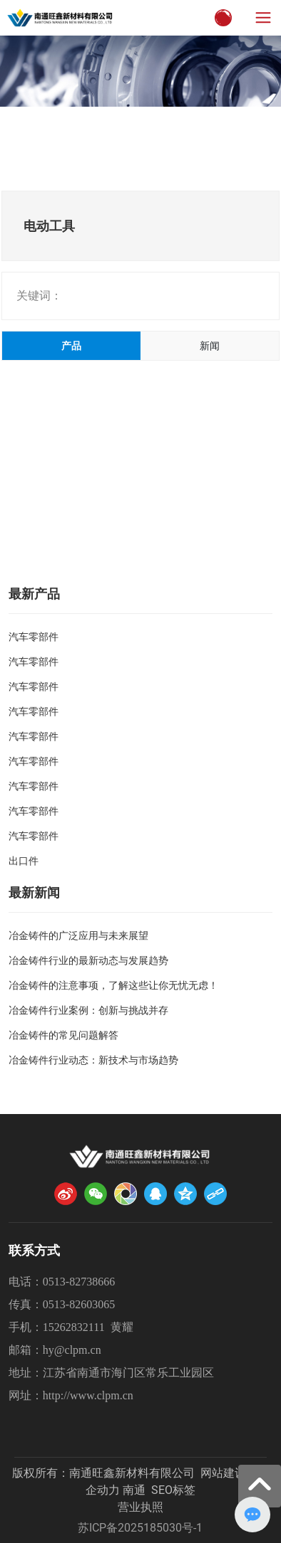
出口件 (24, 860)
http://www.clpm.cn (88, 1395)
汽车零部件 (33, 636)
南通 (134, 1490)
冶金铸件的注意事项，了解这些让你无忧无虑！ (113, 985)
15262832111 (74, 1327)
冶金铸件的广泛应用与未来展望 (78, 935)
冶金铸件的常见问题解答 (63, 1035)
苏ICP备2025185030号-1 (140, 1527)
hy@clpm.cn (72, 1350)
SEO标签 (173, 1490)
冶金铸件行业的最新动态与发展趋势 (88, 960)
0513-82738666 (79, 1282)
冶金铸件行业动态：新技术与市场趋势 (93, 1060)
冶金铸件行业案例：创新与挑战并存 (88, 1010)
